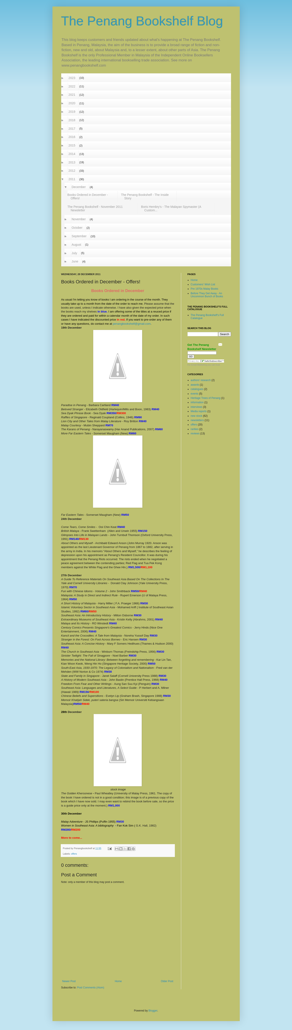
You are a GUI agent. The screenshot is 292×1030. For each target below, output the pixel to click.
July (74, 253)
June (75, 261)
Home (118, 981)
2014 (72, 154)
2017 (72, 128)
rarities (195, 429)
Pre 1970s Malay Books (204, 288)
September (79, 236)
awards (195, 384)
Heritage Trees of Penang (206, 398)
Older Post (167, 981)
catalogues (197, 389)
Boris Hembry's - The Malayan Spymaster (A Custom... (171, 208)
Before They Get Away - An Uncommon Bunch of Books (207, 295)
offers (74, 853)
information (197, 402)
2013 (72, 162)
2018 (72, 120)
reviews (195, 433)
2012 (72, 170)
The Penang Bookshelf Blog (142, 21)
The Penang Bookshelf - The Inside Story (145, 196)
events (195, 393)
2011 (72, 179)
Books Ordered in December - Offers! (88, 196)
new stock (197, 415)
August (76, 244)
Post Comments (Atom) (90, 987)
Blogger (153, 1010)
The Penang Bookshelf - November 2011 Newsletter (95, 208)
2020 (72, 103)
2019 (72, 111)
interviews (197, 406)
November (79, 219)
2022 (72, 86)
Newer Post (69, 981)
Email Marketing (199, 365)
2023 (72, 78)
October (77, 227)
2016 (72, 137)
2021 (72, 94)
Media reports (199, 411)
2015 (72, 145)
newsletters (198, 420)
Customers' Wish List (203, 284)
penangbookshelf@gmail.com (132, 323)
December (79, 187)
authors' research (201, 380)
